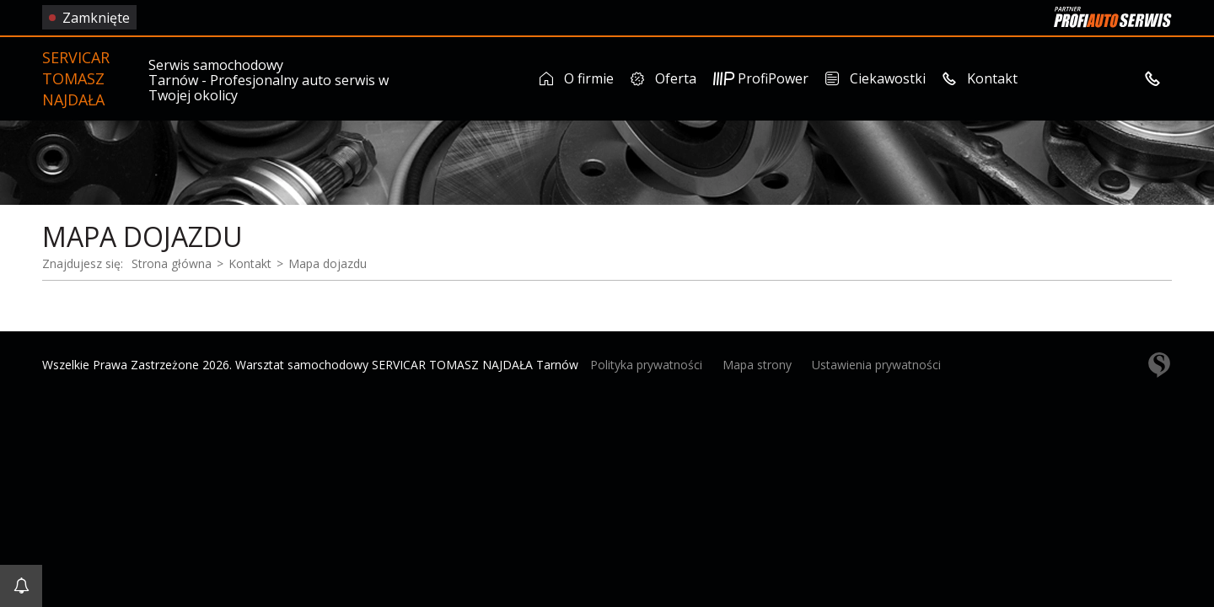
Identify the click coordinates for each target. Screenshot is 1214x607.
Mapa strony (757, 365)
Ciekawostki (875, 78)
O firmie (577, 78)
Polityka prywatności (646, 365)
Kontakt (980, 78)
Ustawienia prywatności (876, 365)
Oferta (663, 78)
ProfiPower (760, 78)
